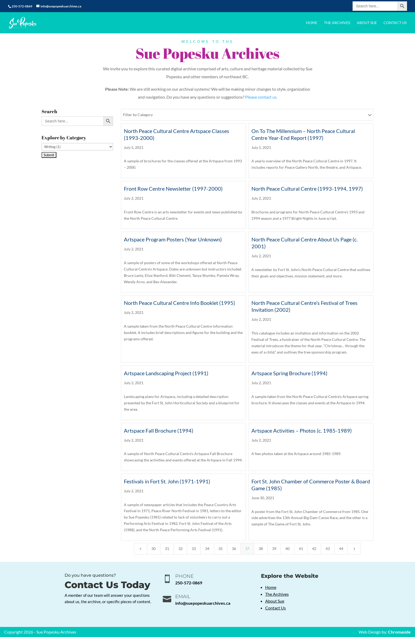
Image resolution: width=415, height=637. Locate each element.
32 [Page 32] (180, 548)
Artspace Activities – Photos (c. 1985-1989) (301, 430)
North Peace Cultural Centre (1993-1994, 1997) (307, 188)
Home (311, 23)
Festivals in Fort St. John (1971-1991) (167, 481)
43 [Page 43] (328, 548)
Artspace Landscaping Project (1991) (166, 373)
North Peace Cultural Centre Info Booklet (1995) (179, 303)
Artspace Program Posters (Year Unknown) (173, 239)
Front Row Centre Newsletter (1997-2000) (173, 188)
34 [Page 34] (207, 548)
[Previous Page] (140, 548)
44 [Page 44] (341, 548)
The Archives (337, 23)
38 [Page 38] (261, 548)
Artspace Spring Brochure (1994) (289, 373)
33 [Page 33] (194, 548)
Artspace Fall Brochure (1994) (158, 430)
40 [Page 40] (287, 548)
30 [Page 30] (153, 548)
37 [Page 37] (247, 548)
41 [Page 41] (301, 548)
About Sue (367, 23)
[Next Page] (354, 548)
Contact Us (395, 23)
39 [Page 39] (274, 548)
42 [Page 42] (314, 548)
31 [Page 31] (167, 548)
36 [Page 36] (234, 548)
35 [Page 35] (220, 548)
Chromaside (399, 631)
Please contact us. (261, 96)
